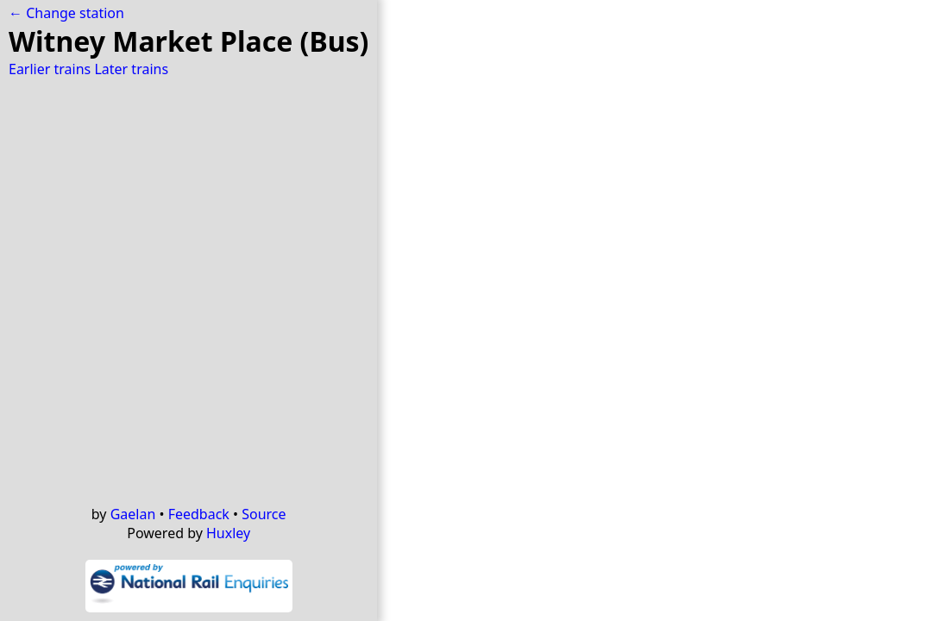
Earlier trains (50, 69)
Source (264, 514)
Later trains (131, 69)
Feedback (198, 514)
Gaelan (133, 514)
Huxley (228, 533)
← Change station (66, 12)
